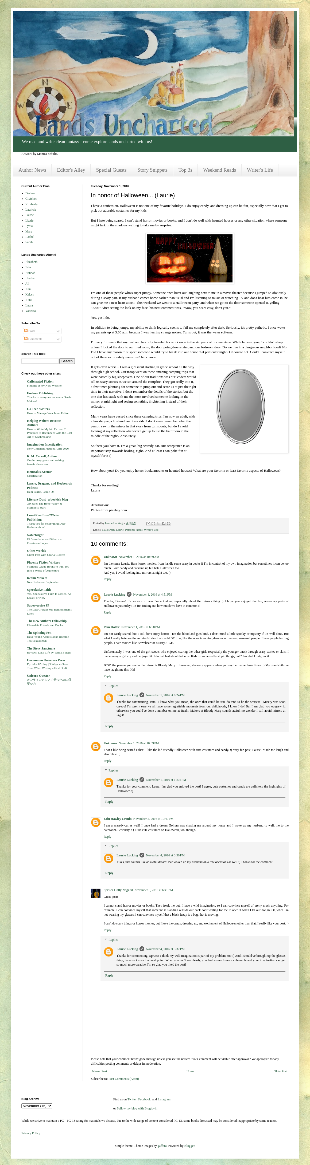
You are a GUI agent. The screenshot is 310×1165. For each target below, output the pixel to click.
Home (190, 1071)
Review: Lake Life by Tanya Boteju (49, 652)
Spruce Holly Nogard (118, 890)
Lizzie (29, 220)
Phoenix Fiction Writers (43, 562)
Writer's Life (260, 170)
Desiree (30, 193)
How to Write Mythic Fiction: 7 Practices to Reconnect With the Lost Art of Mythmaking (49, 433)
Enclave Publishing (40, 393)
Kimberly (31, 204)
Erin (28, 267)
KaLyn (29, 294)
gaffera (162, 1146)
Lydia (29, 226)
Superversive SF (38, 605)
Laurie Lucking (114, 594)
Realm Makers (37, 578)
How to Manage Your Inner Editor (48, 413)
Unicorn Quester (38, 676)
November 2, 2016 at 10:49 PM (153, 819)
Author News (32, 170)
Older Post (280, 1071)
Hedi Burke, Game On (41, 491)
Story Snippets (152, 170)
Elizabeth (31, 262)
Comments (33, 339)
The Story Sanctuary (41, 648)
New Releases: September (43, 582)
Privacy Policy (30, 1133)
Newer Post (99, 1071)
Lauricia (30, 209)
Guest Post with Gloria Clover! (46, 554)
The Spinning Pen (39, 633)
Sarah (29, 242)
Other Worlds (36, 551)
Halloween (108, 529)
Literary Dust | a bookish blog (47, 499)
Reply (107, 579)
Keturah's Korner (39, 472)
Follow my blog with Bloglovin (137, 1108)
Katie (28, 300)
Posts (29, 331)
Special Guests (111, 170)
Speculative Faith (39, 590)
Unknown (110, 557)
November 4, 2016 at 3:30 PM (165, 855)
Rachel (29, 237)
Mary (28, 231)
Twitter (132, 1099)
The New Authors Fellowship (47, 621)
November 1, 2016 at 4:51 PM (152, 594)
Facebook (144, 1099)
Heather (30, 278)
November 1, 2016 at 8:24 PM (165, 695)
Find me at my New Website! (45, 385)
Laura (29, 305)
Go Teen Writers (38, 409)
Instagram (164, 1099)
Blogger (189, 1146)
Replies (113, 686)
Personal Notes (133, 529)
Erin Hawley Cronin (117, 819)
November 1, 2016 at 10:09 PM (139, 743)
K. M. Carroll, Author (42, 456)
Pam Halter (112, 627)
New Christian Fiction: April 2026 (48, 448)
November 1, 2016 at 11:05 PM (166, 780)
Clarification (34, 475)
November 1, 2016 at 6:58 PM (140, 627)
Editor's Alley (71, 170)
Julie (28, 289)
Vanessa (30, 311)
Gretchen (31, 198)
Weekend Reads (219, 170)
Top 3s (185, 170)
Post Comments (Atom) (123, 1079)
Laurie (120, 529)
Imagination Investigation (44, 444)
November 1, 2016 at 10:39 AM (139, 557)
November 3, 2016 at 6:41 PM (153, 890)
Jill (27, 283)
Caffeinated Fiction (40, 381)
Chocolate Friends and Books (45, 625)
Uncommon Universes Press (46, 660)
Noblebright (35, 535)
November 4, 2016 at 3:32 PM (165, 949)
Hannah (30, 273)
